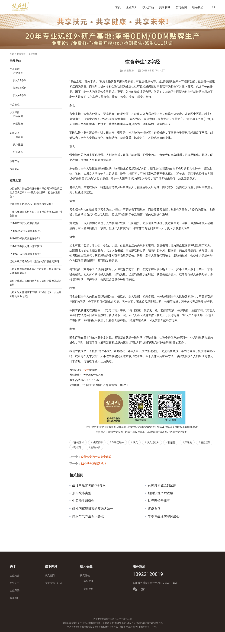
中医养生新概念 (83, 501)
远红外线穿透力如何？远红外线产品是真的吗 (34, 261)
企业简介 (131, 7)
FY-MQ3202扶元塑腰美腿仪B (25, 231)
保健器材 (79, 442)
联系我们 (197, 7)
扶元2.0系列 (19, 80)
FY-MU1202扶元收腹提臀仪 (25, 223)
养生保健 (18, 116)
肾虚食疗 (154, 508)
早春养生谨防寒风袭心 (163, 516)
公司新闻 (181, 7)
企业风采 (15, 590)
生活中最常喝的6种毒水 (89, 485)
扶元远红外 (153, 442)
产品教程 (15, 104)
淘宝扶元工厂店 (53, 582)
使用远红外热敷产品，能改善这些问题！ (32, 204)
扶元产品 (148, 7)
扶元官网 (50, 575)
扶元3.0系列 (19, 87)
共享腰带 (164, 7)
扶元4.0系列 (19, 95)
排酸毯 (171, 442)
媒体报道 (18, 144)
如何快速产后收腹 (160, 493)
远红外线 (95, 447)
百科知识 (15, 169)
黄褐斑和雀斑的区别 (162, 485)
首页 (118, 7)
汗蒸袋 (188, 442)
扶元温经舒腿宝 (159, 501)
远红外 (77, 447)
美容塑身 (129, 70)
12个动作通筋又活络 (93, 463)
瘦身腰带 (205, 442)
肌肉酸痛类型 (81, 493)
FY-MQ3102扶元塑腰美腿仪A (25, 253)
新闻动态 (15, 133)
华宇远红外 (118, 442)
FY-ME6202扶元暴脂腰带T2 (25, 238)
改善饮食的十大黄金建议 (96, 456)
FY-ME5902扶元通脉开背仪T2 (26, 246)
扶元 (86, 370)
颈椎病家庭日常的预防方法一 (92, 508)
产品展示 (15, 68)
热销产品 (15, 161)
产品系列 (18, 72)
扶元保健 (15, 112)
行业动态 (18, 152)
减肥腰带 (98, 442)
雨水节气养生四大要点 (88, 516)
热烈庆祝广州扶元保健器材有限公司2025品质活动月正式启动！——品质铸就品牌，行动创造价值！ (36, 192)
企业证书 (15, 582)
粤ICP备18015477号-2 (124, 623)
